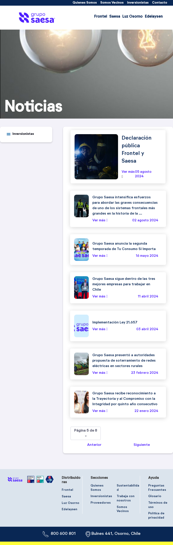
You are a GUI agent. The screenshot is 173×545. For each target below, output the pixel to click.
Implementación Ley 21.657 (114, 322)
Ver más (128, 172)
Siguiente (142, 445)
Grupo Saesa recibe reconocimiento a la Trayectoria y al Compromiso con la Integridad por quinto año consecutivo (124, 399)
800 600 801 (63, 534)
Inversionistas (23, 134)
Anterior (94, 445)
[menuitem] (84, 3)
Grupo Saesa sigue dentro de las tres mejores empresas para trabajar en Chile (123, 284)
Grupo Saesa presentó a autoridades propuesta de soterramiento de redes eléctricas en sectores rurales (124, 360)
